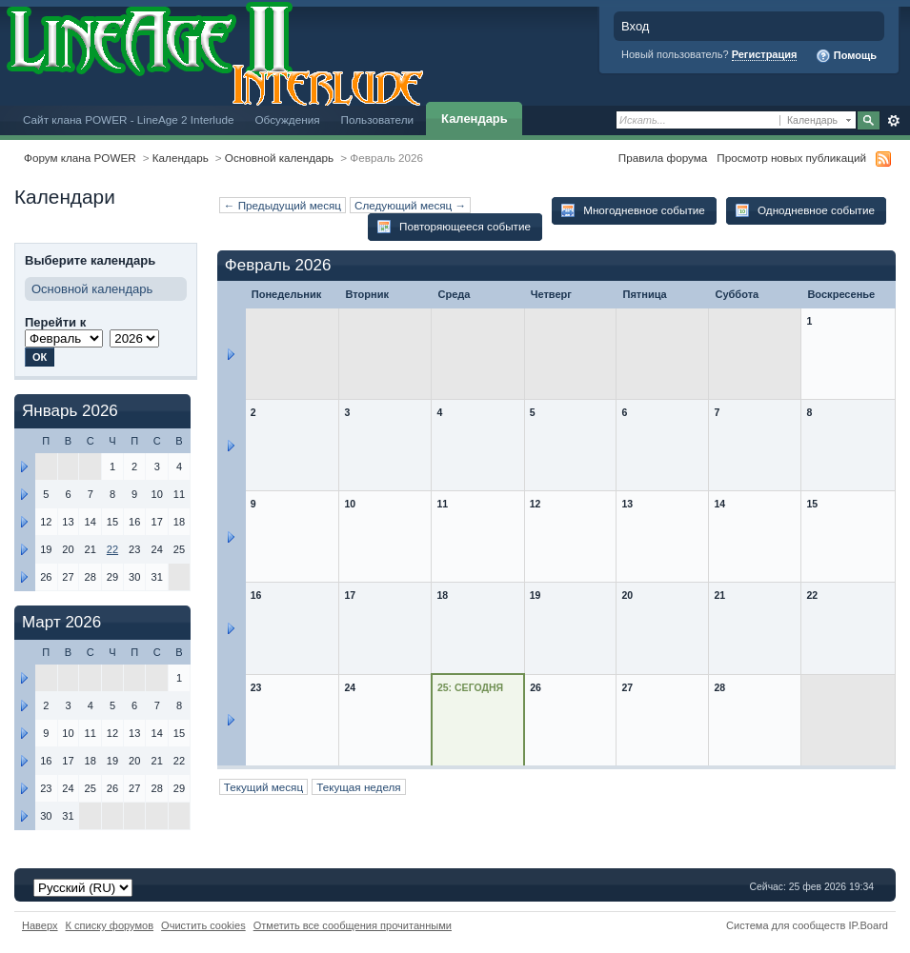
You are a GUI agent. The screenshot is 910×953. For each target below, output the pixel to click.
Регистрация (765, 54)
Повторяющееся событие (453, 226)
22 (112, 549)
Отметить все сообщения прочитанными (352, 925)
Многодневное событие (632, 210)
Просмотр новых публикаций (791, 157)
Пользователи (378, 119)
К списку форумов (110, 925)
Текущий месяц (263, 787)
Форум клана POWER (80, 157)
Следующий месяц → (410, 205)
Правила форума (662, 157)
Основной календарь (279, 157)
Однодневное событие (805, 210)
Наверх (40, 925)
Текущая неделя (358, 787)
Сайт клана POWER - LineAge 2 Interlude (128, 119)
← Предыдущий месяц (282, 205)
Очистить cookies (203, 925)
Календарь (474, 118)
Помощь (846, 56)
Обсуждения (286, 119)
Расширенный (893, 120)
